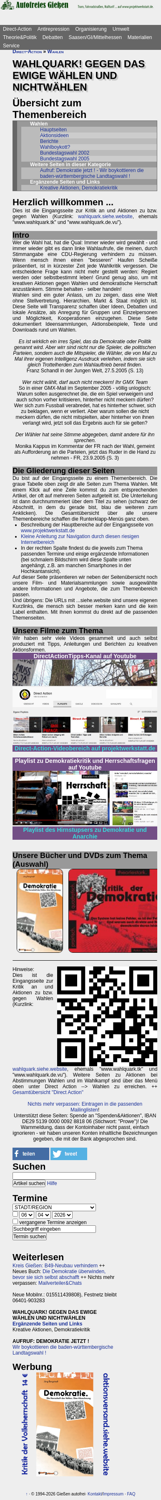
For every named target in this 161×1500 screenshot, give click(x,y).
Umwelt (121, 29)
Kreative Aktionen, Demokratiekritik (79, 188)
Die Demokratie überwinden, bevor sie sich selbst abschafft (59, 1274)
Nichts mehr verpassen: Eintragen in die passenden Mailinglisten (85, 1107)
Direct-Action (17, 29)
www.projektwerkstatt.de (48, 531)
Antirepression (54, 29)
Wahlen (56, 51)
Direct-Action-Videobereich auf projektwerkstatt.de (85, 748)
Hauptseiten (53, 130)
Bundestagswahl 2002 (64, 153)
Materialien (140, 37)
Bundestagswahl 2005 (64, 159)
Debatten (53, 37)
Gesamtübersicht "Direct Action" (48, 1092)
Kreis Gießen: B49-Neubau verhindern (55, 1266)
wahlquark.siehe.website (105, 216)
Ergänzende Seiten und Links (47, 1324)
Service (11, 46)
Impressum (113, 1494)
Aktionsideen (54, 135)
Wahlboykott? (55, 147)
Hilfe (52, 1183)
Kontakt (95, 1494)
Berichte (49, 141)
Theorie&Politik (20, 37)
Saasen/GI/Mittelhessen (94, 37)
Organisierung (90, 29)
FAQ (131, 1494)
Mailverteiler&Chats (60, 1283)
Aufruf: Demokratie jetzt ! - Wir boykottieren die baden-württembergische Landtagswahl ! (92, 173)
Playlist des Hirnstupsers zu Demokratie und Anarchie (84, 833)
